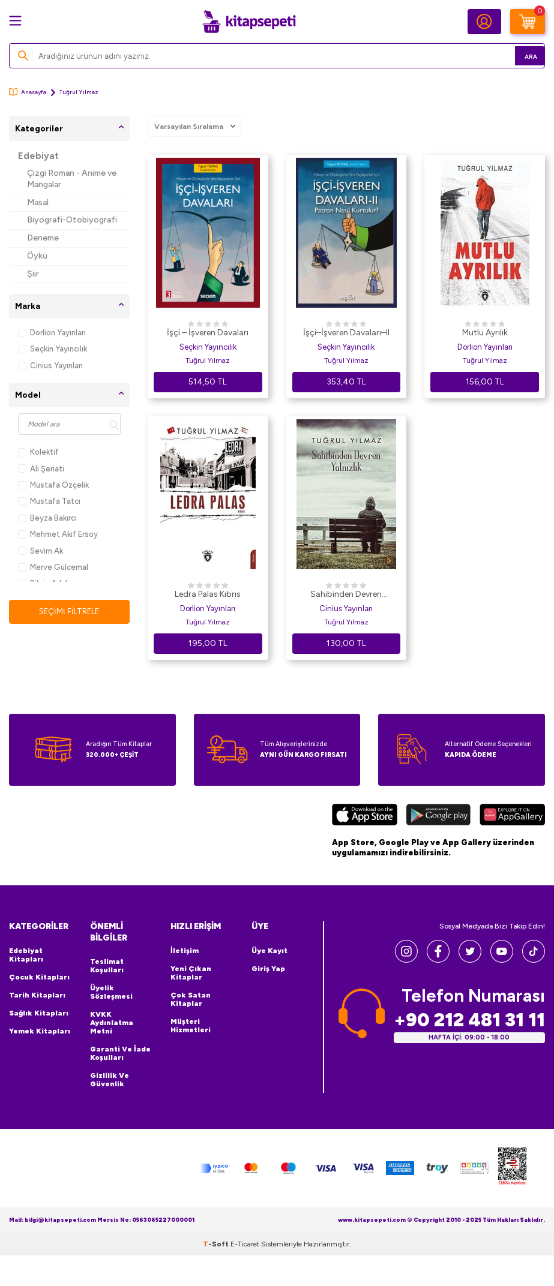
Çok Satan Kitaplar (190, 999)
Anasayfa (27, 92)
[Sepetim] (527, 21)
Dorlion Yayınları (52, 332)
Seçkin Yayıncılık (52, 348)
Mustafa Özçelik (53, 484)
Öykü (37, 256)
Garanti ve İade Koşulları (120, 1053)
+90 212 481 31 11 (469, 1019)
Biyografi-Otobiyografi (72, 220)
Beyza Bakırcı (47, 517)
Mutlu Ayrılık (485, 332)
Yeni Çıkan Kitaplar (190, 972)
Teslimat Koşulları (107, 965)
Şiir (33, 274)
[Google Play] (438, 816)
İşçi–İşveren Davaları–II (346, 332)
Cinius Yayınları (50, 365)
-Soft (216, 1244)
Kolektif (38, 451)
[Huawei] (512, 816)
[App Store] (364, 816)
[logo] (249, 22)
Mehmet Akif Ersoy (58, 534)
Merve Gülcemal (53, 567)
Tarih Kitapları (37, 995)
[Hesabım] (484, 21)
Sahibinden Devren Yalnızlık (346, 595)
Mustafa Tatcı (49, 501)
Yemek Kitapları (39, 1031)
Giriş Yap (268, 968)
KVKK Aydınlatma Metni (111, 1022)
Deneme (43, 238)
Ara (518, 55)
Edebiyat (38, 156)
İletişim (184, 951)
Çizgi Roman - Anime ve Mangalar (71, 179)
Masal (38, 202)
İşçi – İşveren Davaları (207, 332)
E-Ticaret (244, 1244)
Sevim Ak (40, 550)
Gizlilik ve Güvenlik (109, 1079)
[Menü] (15, 20)
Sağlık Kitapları (38, 1013)
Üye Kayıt (269, 951)
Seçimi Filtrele (69, 611)
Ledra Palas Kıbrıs (208, 594)
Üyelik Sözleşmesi (111, 992)
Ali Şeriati (41, 468)
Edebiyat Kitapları (26, 955)
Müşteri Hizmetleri (190, 1025)
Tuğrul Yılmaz (207, 360)
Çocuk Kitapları (39, 977)
